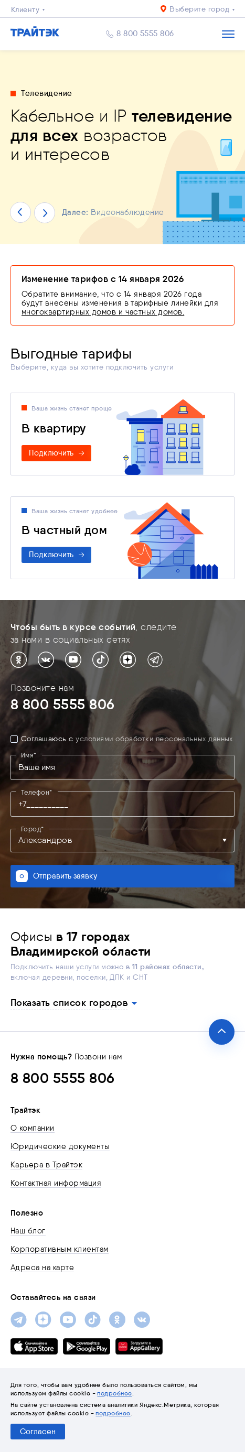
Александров (45, 840)
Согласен (38, 1431)
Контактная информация (55, 1183)
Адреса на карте (42, 1267)
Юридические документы (60, 1146)
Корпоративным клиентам (59, 1249)
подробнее (114, 1393)
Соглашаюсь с (127, 739)
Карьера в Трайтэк (46, 1164)
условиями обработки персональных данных (154, 738)
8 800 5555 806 (145, 34)
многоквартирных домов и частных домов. (103, 312)
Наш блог (28, 1231)
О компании (32, 1128)
